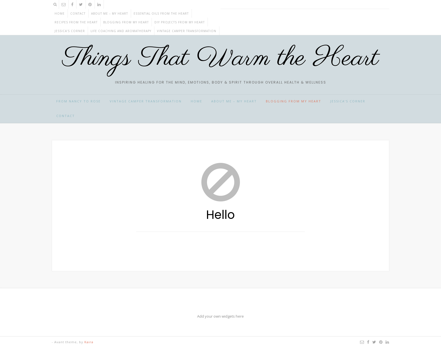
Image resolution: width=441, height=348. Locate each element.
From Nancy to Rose (78, 101)
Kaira (88, 342)
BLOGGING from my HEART (126, 22)
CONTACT (78, 13)
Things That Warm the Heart (220, 58)
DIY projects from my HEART (179, 22)
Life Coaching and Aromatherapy (121, 31)
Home (60, 13)
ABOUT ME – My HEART (109, 13)
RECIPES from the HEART (76, 22)
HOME (196, 101)
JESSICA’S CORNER (70, 31)
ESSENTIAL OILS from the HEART (161, 13)
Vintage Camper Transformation (186, 31)
